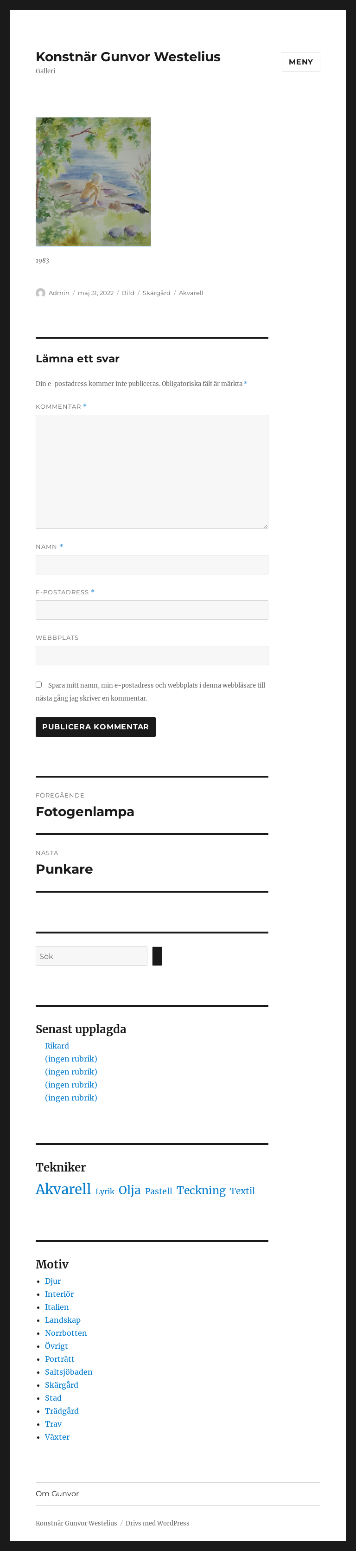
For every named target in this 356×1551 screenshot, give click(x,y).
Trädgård (62, 1411)
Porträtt (60, 1359)
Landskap (63, 1320)
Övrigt (56, 1346)
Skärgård (157, 292)
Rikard (57, 1045)
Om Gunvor (57, 1493)
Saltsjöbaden (69, 1372)
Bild (128, 292)
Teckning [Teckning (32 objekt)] (201, 1190)
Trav (53, 1424)
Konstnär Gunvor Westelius (128, 56)
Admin (59, 292)
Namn (50, 547)
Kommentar (61, 407)
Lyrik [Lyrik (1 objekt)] (104, 1191)
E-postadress (65, 592)
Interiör (59, 1294)
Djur (53, 1281)
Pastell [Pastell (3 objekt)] (158, 1191)
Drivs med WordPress (158, 1523)
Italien (57, 1307)
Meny (301, 62)
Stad (53, 1398)
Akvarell (191, 292)
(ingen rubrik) (71, 1058)
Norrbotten (66, 1333)
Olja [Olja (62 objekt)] (130, 1190)
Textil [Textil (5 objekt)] (242, 1191)
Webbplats (57, 637)
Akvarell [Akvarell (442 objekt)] (63, 1189)
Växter (57, 1437)
